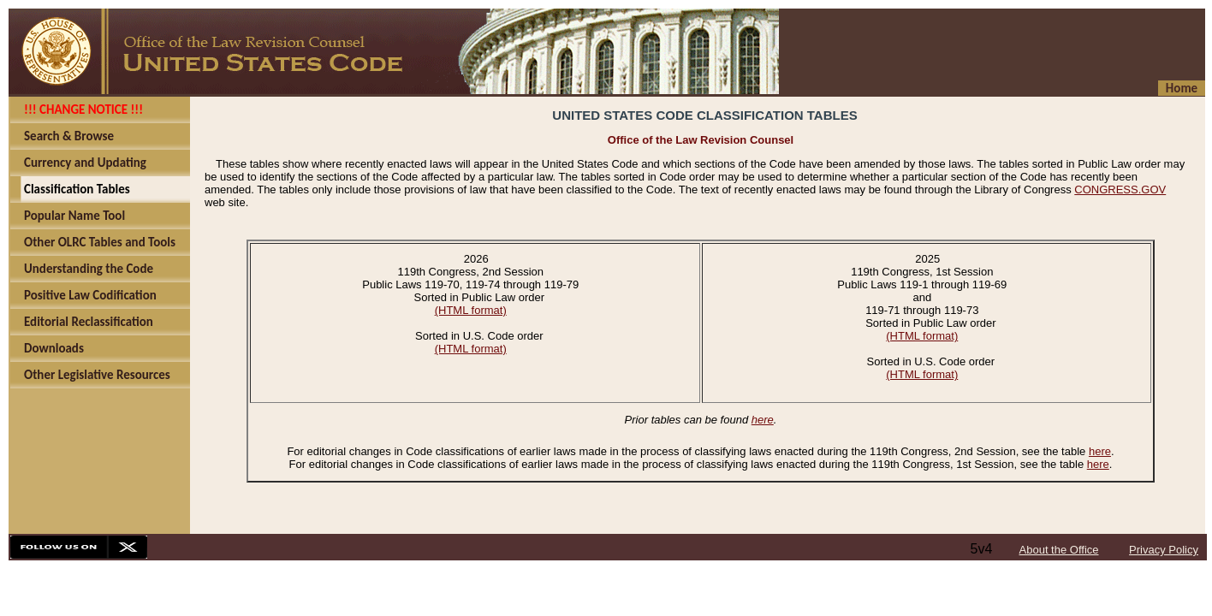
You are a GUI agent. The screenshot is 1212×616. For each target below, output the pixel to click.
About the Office (1059, 549)
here (763, 419)
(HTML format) (471, 310)
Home (1181, 88)
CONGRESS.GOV (1120, 189)
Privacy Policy (1163, 549)
